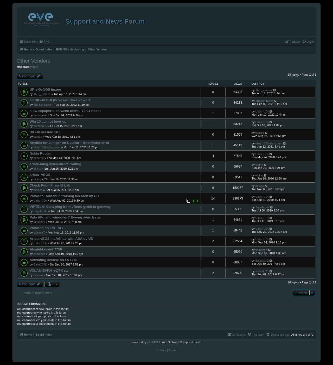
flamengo (39, 253)
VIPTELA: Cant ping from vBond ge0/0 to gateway (70, 207)
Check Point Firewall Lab (50, 185)
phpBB (151, 342)
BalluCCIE (40, 264)
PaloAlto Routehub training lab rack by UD (64, 196)
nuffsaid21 (262, 271)
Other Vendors (33, 61)
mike (36, 66)
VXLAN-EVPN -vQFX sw (49, 271)
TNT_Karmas (42, 94)
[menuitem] (44, 41)
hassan (38, 275)
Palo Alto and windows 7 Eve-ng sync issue (65, 217)
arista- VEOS (40, 175)
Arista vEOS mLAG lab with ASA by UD (61, 239)
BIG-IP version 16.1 (45, 132)
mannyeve (40, 115)
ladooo (38, 136)
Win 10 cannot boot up (48, 121)
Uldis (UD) (262, 111)
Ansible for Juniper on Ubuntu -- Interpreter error (69, 143)
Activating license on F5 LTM (53, 260)
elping (37, 168)
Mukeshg (39, 221)
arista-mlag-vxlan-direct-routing (55, 164)
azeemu (39, 158)
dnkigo (259, 186)
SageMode (40, 211)
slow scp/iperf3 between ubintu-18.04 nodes (65, 111)
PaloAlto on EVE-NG (46, 228)
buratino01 (40, 126)
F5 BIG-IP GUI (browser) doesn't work (60, 100)
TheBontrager (42, 104)
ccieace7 (39, 232)
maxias (38, 189)
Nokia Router (40, 153)
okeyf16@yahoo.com (47, 147)
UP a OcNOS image (45, 89)
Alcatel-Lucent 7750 (46, 249)
